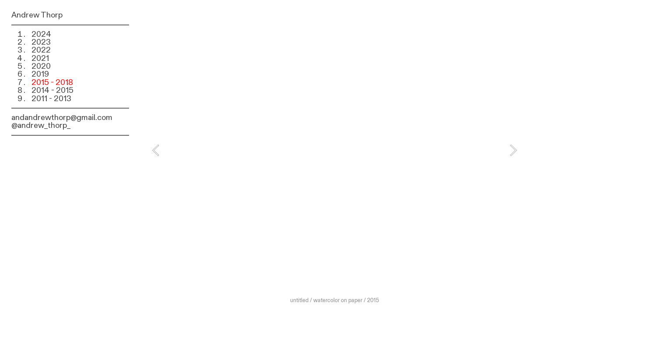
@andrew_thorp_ (41, 125)
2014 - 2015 (53, 90)
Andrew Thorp (37, 15)
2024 (41, 34)
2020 (41, 66)
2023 (41, 42)
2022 (41, 50)
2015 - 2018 (52, 82)
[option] (334, 159)
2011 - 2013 (51, 98)
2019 (40, 74)
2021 (40, 58)
